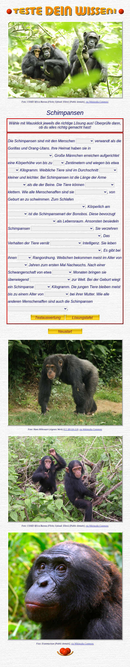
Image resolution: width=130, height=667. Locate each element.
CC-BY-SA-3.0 (70, 429)
